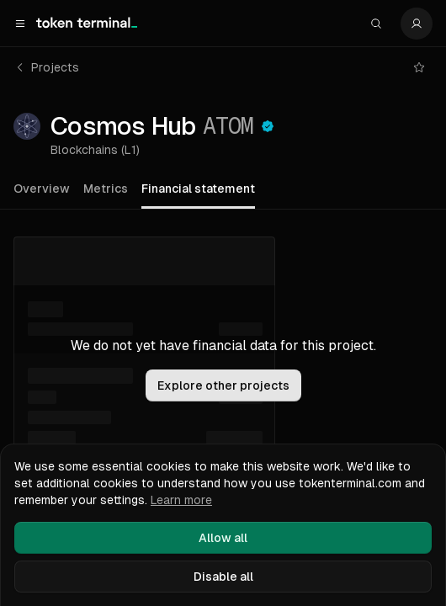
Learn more (181, 500)
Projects (46, 67)
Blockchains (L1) (95, 150)
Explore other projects (223, 385)
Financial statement (198, 188)
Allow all (223, 538)
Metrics (105, 188)
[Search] (376, 24)
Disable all (223, 576)
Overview (41, 188)
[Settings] (417, 24)
